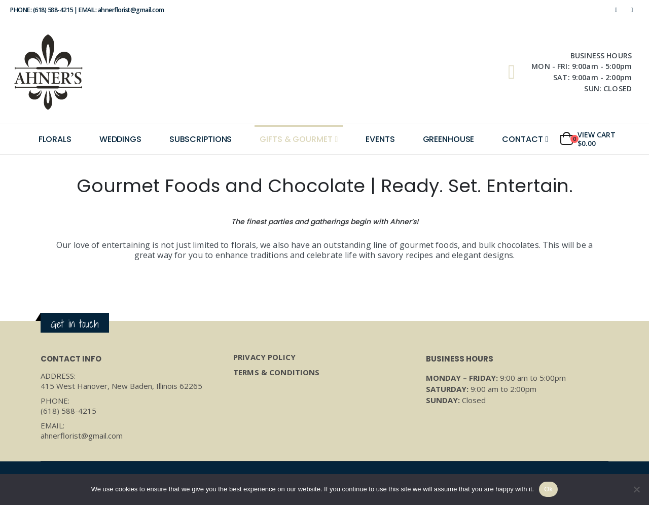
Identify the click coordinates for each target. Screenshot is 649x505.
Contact (522, 139)
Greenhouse (449, 139)
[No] (636, 489)
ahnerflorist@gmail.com (82, 435)
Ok (548, 489)
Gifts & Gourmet (296, 139)
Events (380, 139)
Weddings (120, 139)
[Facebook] (616, 10)
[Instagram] (631, 10)
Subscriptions (200, 139)
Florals (55, 139)
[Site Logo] (48, 72)
